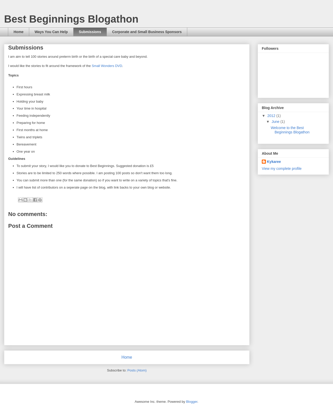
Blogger (191, 402)
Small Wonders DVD (107, 66)
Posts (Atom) (137, 370)
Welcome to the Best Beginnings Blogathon (290, 130)
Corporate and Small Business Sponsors (147, 32)
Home (19, 32)
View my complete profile (281, 168)
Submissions (90, 32)
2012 (271, 116)
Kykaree (274, 162)
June (276, 122)
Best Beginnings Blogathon (71, 19)
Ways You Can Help (51, 32)
